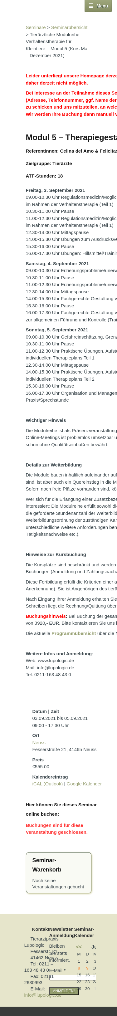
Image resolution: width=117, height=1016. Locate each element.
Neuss (39, 742)
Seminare (36, 27)
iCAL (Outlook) (47, 783)
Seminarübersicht (69, 27)
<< (79, 947)
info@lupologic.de (42, 995)
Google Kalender (84, 783)
